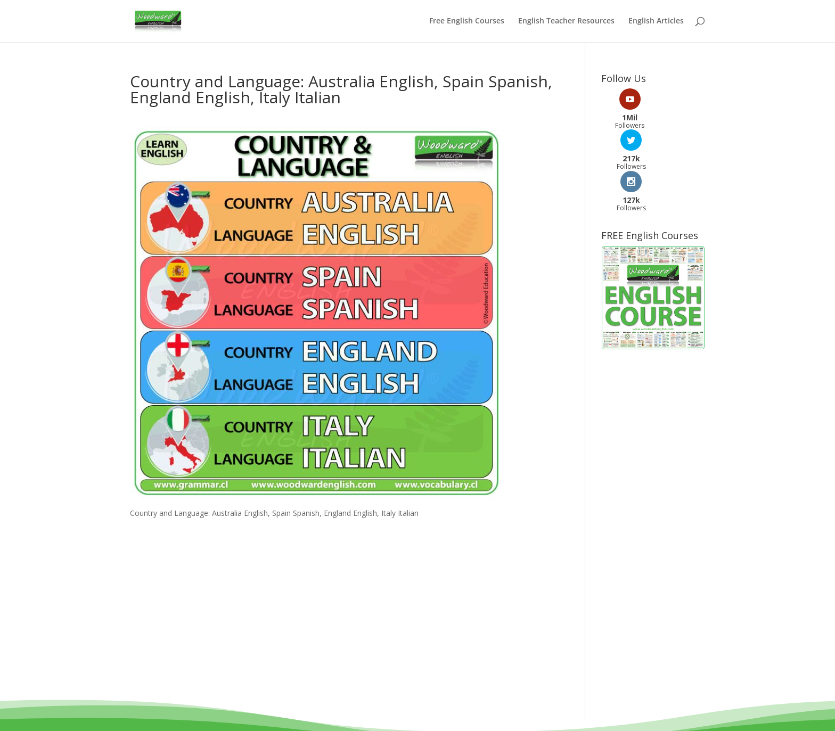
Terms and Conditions (388, 708)
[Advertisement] (653, 446)
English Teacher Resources (566, 22)
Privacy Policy (464, 708)
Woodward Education (379, 695)
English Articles (656, 22)
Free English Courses (466, 22)
